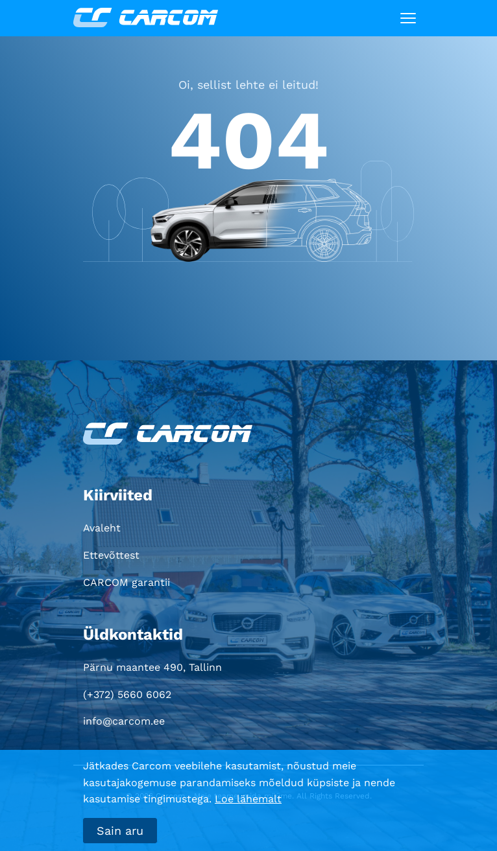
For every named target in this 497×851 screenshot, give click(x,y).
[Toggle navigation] (408, 18)
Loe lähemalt (248, 799)
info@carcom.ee (124, 721)
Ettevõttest (111, 555)
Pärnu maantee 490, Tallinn (152, 667)
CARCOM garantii (126, 582)
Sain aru (120, 830)
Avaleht (102, 528)
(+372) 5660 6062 (127, 694)
